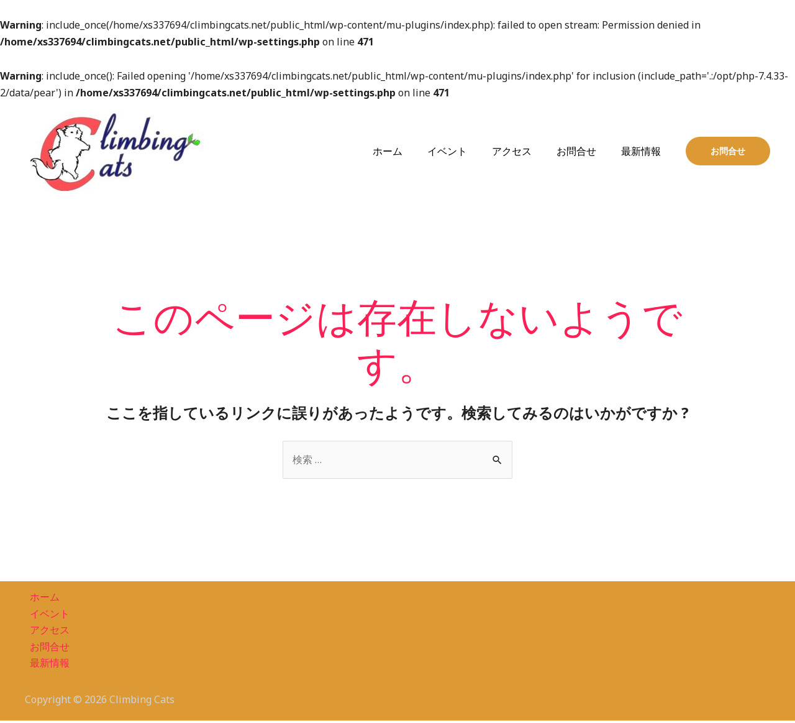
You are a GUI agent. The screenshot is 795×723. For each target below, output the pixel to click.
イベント (464, 151)
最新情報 (643, 151)
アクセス (524, 151)
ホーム (410, 151)
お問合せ (584, 151)
